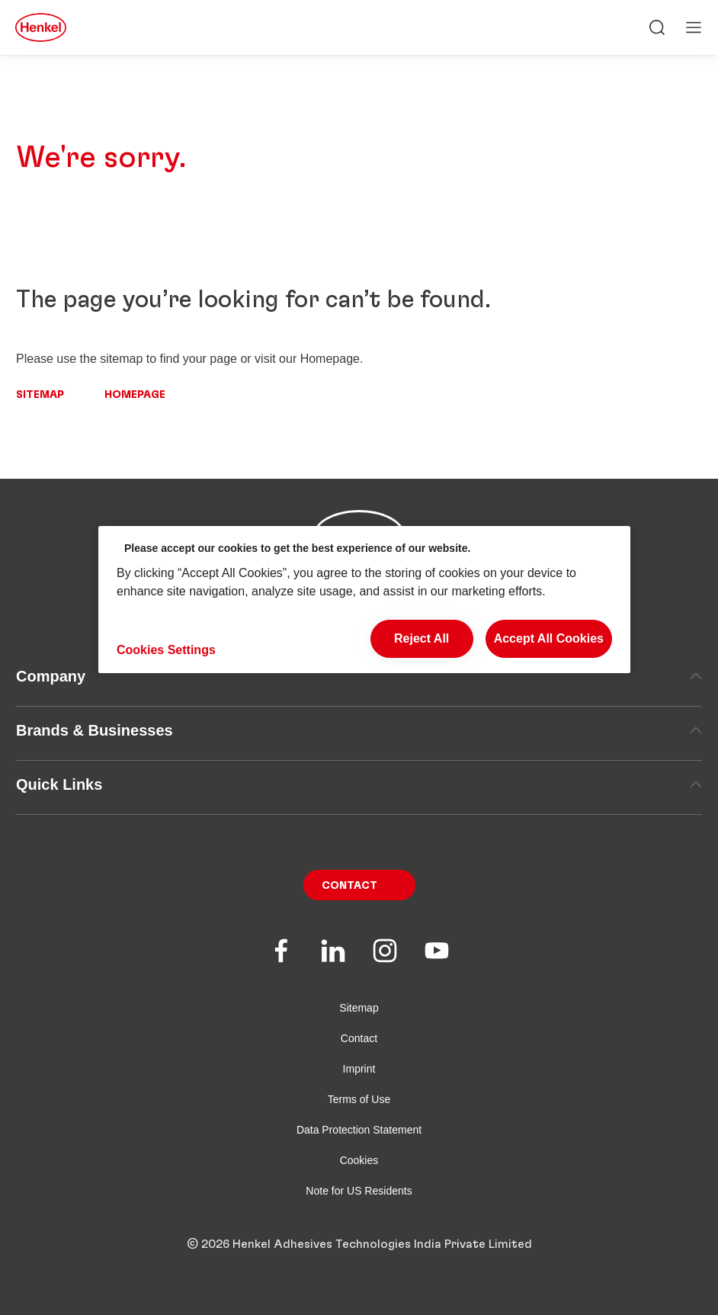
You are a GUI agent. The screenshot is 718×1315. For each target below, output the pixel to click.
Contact (349, 885)
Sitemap (40, 395)
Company (359, 676)
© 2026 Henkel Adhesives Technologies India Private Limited (359, 1244)
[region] (364, 599)
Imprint (359, 1069)
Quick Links (359, 784)
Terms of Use (359, 1099)
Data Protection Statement (359, 1130)
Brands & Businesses (359, 730)
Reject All (421, 638)
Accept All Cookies (549, 638)
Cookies (359, 1160)
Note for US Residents (359, 1191)
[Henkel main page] (40, 27)
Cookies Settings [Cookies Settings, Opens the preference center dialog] (166, 649)
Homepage (134, 395)
